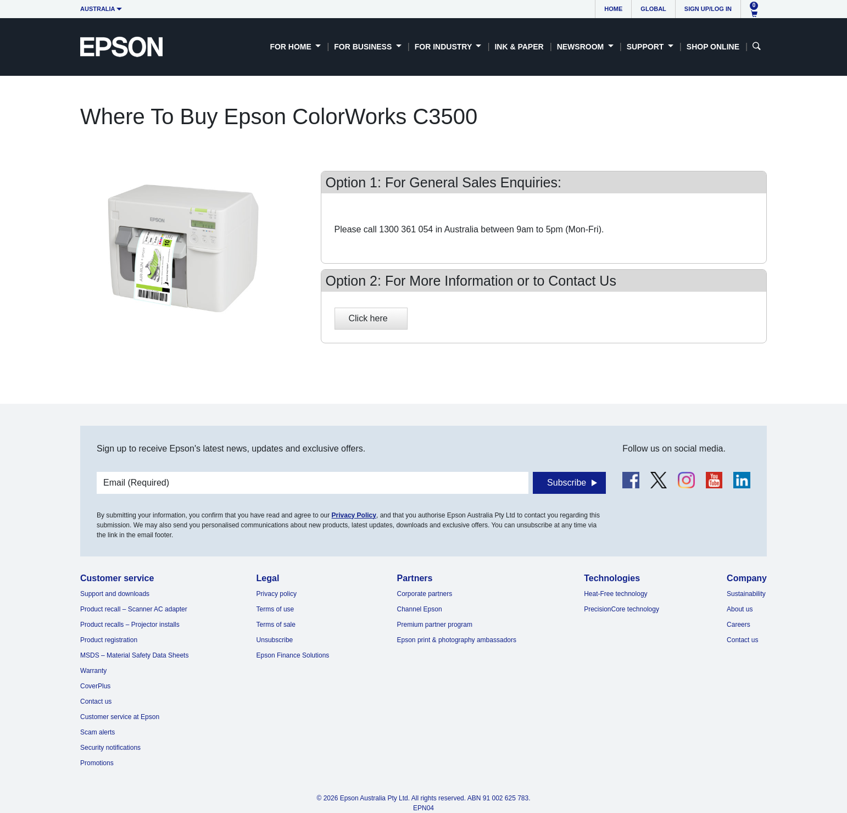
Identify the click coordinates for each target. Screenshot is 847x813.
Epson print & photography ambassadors (456, 640)
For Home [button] (291, 46)
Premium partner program (434, 624)
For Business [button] (364, 46)
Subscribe (566, 482)
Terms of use (275, 609)
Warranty (93, 671)
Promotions (97, 763)
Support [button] (646, 46)
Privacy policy (277, 594)
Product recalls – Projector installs (130, 624)
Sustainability (746, 594)
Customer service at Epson (119, 717)
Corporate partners (425, 594)
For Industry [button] (444, 46)
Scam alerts (97, 732)
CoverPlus (95, 686)
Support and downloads (114, 594)
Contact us (96, 701)
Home (613, 8)
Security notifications (110, 747)
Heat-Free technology (615, 594)
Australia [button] (97, 8)
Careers (738, 624)
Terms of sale (276, 624)
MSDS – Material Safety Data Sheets (134, 655)
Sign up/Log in (708, 8)
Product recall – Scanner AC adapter (133, 609)
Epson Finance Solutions (293, 655)
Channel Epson (419, 609)
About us (740, 609)
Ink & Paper (518, 46)
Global (653, 8)
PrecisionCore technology (621, 609)
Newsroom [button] (581, 46)
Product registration (108, 640)
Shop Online (713, 46)
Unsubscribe (275, 640)
